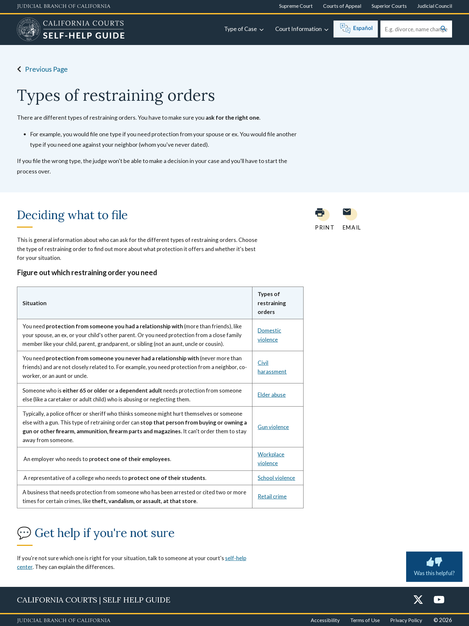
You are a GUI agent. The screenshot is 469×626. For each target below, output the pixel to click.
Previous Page (40, 69)
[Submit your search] (443, 29)
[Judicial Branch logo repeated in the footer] (63, 621)
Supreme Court (296, 6)
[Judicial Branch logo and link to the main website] (63, 6)
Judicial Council (434, 6)
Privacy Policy (406, 620)
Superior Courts (389, 6)
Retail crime (272, 496)
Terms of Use (365, 620)
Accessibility (325, 620)
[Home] (71, 30)
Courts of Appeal (342, 6)
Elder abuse (272, 394)
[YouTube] (439, 600)
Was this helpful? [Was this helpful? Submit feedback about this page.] (434, 565)
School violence (276, 477)
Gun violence (273, 427)
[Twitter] (418, 600)
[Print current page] (320, 219)
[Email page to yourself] (350, 219)
